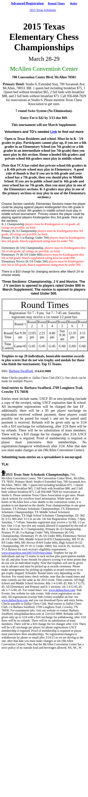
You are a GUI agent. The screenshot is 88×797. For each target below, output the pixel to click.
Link (53, 132)
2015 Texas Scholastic (43, 10)
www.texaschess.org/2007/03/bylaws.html (26, 552)
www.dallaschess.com (62, 590)
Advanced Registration (27, 3)
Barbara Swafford (21, 371)
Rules (73, 3)
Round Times (56, 3)
